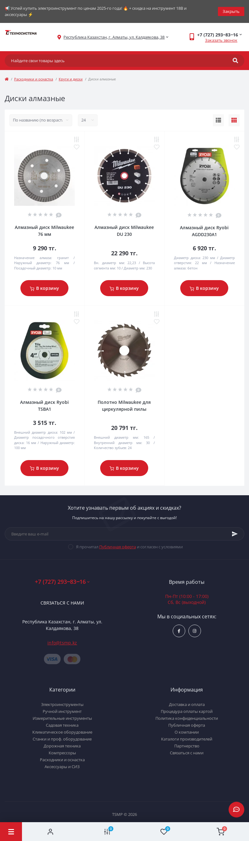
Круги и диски (71, 79)
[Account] (50, 831)
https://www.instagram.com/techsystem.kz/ (194, 631)
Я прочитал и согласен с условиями (129, 546)
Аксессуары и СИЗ (62, 766)
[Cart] (220, 831)
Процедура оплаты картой (187, 711)
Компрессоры (62, 753)
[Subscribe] (234, 533)
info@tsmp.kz (62, 643)
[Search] (235, 60)
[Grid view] (234, 120)
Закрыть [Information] (231, 11)
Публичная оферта (117, 547)
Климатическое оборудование (62, 732)
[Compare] (107, 831)
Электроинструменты (62, 704)
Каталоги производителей (186, 739)
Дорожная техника (62, 746)
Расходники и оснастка (33, 79)
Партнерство (186, 746)
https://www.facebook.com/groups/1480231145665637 (179, 631)
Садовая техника (62, 725)
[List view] (218, 120)
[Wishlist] (164, 831)
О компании (187, 732)
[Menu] (11, 831)
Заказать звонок (221, 40)
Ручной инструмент (62, 711)
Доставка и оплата (187, 704)
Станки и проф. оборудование (62, 739)
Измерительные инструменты (62, 718)
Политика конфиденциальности (186, 718)
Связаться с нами (62, 603)
